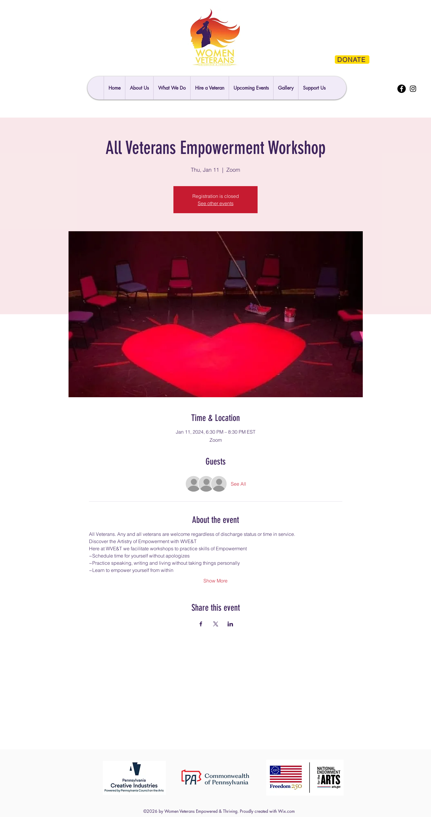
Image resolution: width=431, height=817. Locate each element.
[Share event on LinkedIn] (230, 624)
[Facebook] (401, 88)
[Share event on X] (216, 624)
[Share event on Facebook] (201, 624)
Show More (215, 581)
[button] (314, 88)
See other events (216, 203)
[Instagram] (413, 88)
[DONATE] (352, 59)
